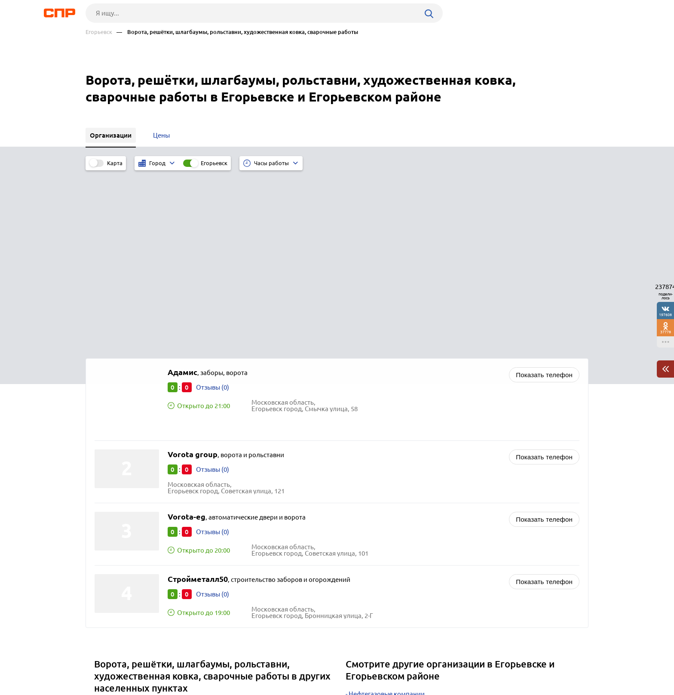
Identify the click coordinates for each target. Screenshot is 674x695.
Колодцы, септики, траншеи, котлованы (409, 535)
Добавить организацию (550, 662)
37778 (665, 331)
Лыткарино (114, 525)
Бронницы (113, 536)
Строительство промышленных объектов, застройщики (434, 524)
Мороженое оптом (377, 545)
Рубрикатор (101, 663)
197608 (665, 314)
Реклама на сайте (215, 663)
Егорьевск (99, 32)
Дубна (106, 547)
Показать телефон (544, 194)
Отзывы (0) (212, 206)
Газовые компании (377, 556)
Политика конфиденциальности (200, 688)
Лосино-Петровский (127, 568)
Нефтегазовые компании (387, 513)
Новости (155, 663)
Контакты (278, 663)
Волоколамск (118, 557)
